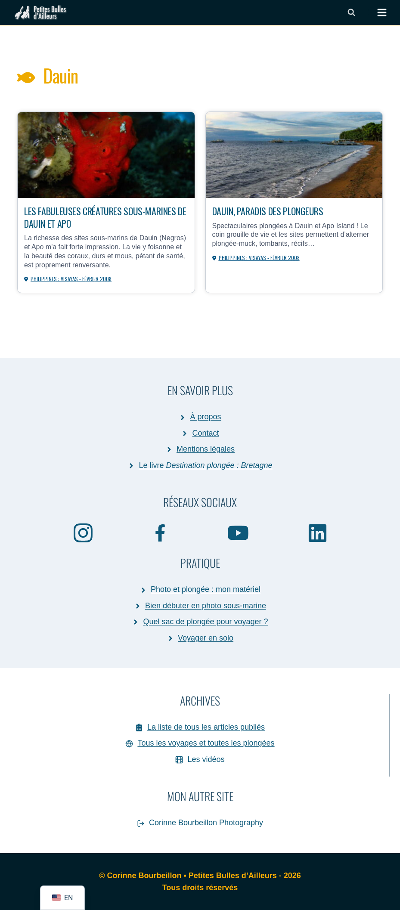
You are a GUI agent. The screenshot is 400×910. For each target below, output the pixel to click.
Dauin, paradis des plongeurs (267, 210)
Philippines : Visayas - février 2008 (71, 278)
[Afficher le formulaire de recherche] (351, 12)
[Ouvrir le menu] (377, 12)
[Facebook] (161, 532)
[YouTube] (238, 532)
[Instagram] (83, 532)
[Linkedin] (317, 533)
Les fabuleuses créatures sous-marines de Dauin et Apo (105, 216)
